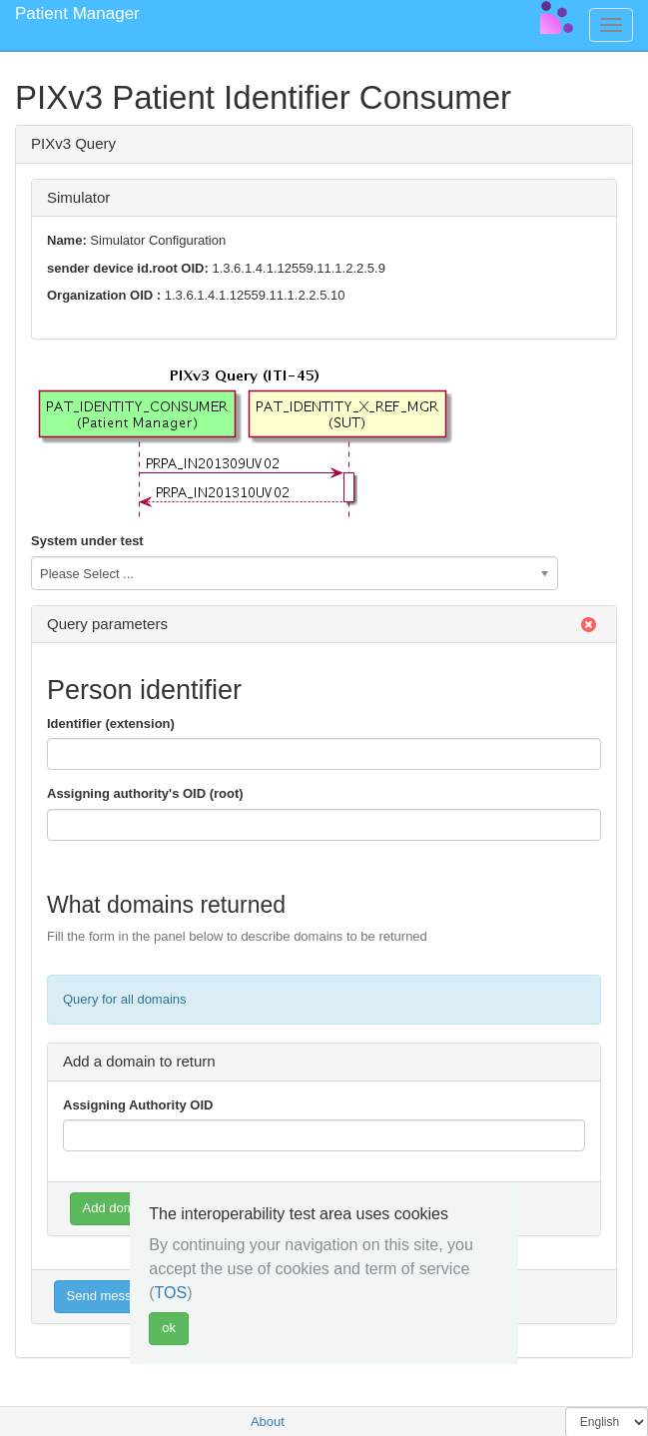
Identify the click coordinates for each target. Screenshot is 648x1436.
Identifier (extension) (111, 723)
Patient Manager (77, 13)
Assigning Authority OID (138, 1104)
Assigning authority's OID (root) (145, 793)
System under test (87, 540)
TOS (171, 1292)
